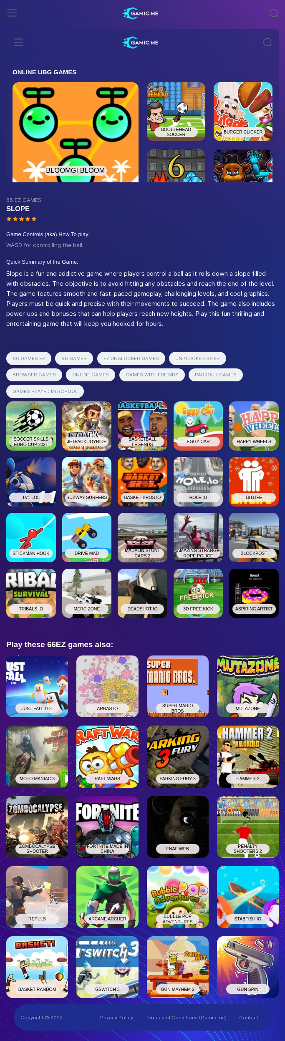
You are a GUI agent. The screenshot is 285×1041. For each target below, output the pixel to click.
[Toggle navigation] (12, 12)
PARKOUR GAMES (216, 375)
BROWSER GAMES (34, 375)
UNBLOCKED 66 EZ (197, 358)
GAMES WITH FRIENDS (152, 375)
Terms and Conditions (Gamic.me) (186, 1018)
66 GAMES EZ (29, 358)
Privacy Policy (116, 1018)
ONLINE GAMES (90, 375)
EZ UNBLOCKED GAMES (131, 358)
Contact (248, 1018)
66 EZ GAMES (24, 200)
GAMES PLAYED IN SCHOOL (45, 391)
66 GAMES (74, 358)
